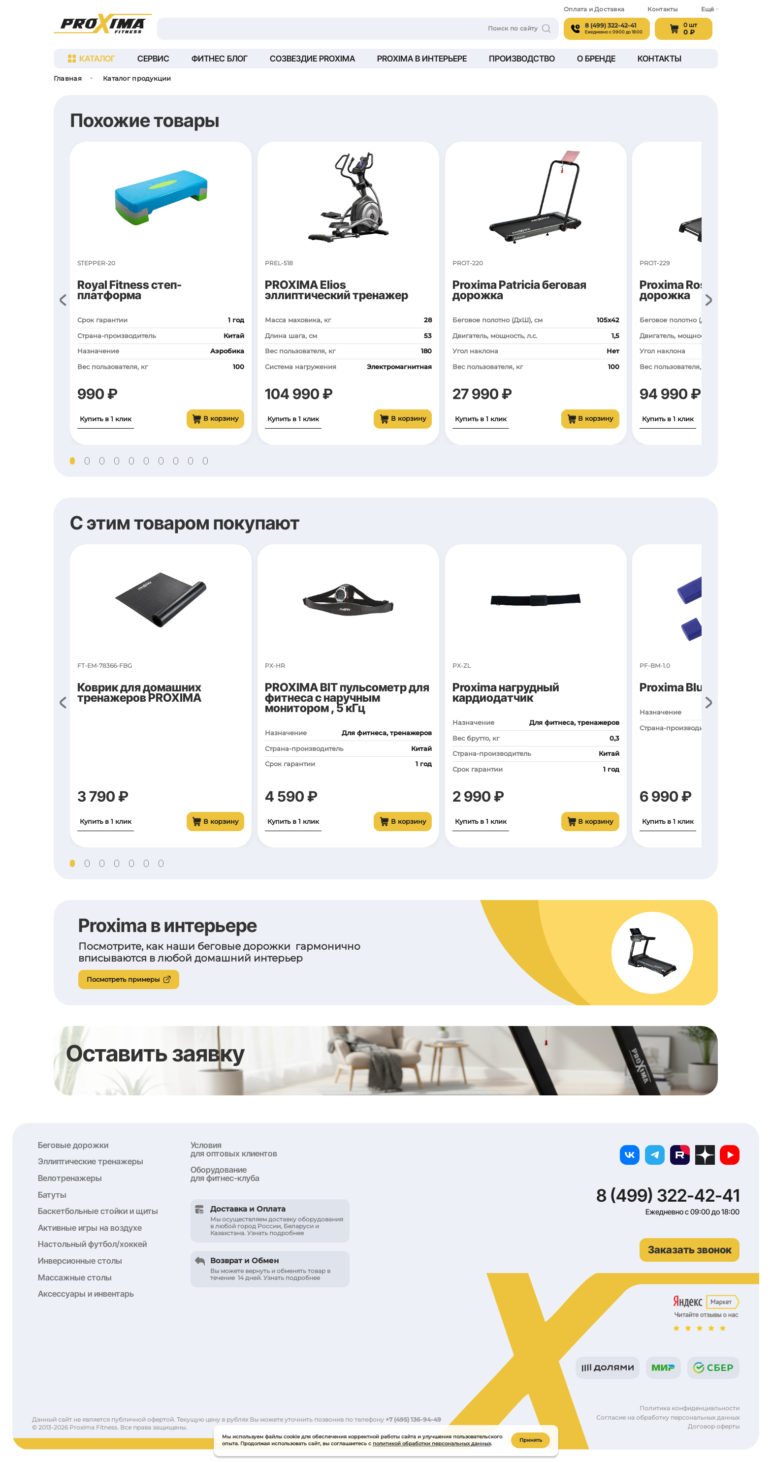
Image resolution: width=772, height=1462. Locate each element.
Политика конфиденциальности (690, 1408)
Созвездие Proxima (312, 58)
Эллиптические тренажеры (90, 1161)
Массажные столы (75, 1277)
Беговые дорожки (73, 1145)
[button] (72, 461)
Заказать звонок (690, 1250)
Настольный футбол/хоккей (92, 1244)
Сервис (153, 58)
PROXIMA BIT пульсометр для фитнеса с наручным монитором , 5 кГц (347, 697)
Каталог (91, 58)
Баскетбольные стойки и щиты (98, 1211)
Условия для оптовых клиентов (234, 1149)
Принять (530, 1439)
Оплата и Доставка (594, 9)
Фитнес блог (220, 58)
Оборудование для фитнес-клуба (225, 1174)
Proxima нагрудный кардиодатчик (505, 692)
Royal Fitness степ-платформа (129, 290)
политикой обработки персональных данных (432, 1443)
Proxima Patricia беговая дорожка (519, 290)
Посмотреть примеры (129, 979)
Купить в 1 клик (105, 419)
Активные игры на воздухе (90, 1228)
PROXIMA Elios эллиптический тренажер (336, 290)
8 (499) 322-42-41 (668, 1195)
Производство (522, 58)
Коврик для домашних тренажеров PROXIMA (139, 692)
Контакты (662, 9)
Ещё (709, 9)
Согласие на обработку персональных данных (668, 1417)
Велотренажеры (70, 1178)
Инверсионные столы (80, 1261)
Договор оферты (714, 1426)
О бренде (596, 58)
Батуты (52, 1195)
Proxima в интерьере (422, 58)
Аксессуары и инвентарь (86, 1294)
